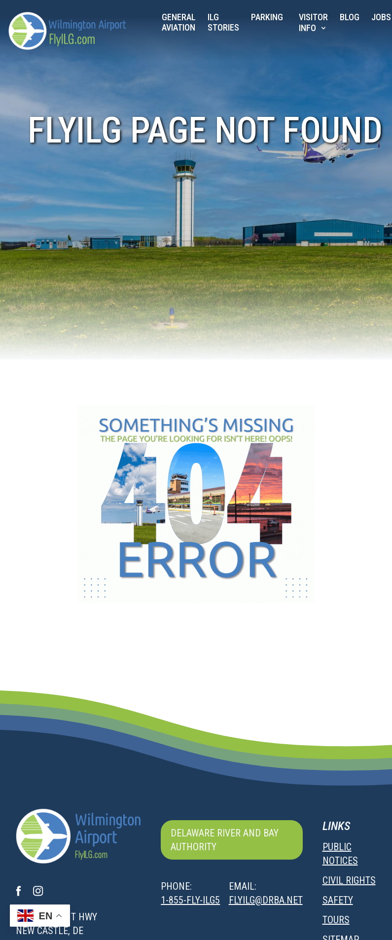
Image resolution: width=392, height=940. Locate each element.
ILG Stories (223, 22)
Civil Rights (349, 880)
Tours (336, 920)
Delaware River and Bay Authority (225, 840)
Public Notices (340, 854)
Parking (267, 17)
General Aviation (179, 22)
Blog (349, 17)
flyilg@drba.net (266, 900)
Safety (337, 900)
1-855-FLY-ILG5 (190, 900)
